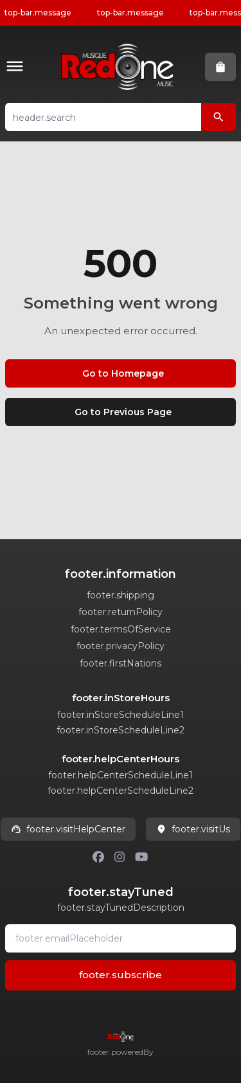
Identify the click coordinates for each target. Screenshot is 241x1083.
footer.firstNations (120, 663)
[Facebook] (98, 857)
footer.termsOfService (121, 629)
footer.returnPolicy (120, 612)
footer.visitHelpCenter (68, 829)
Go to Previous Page (123, 412)
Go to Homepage (123, 373)
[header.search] (218, 117)
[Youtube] (141, 857)
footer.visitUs (193, 829)
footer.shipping (120, 595)
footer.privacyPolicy (120, 646)
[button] (17, 67)
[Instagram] (119, 857)
